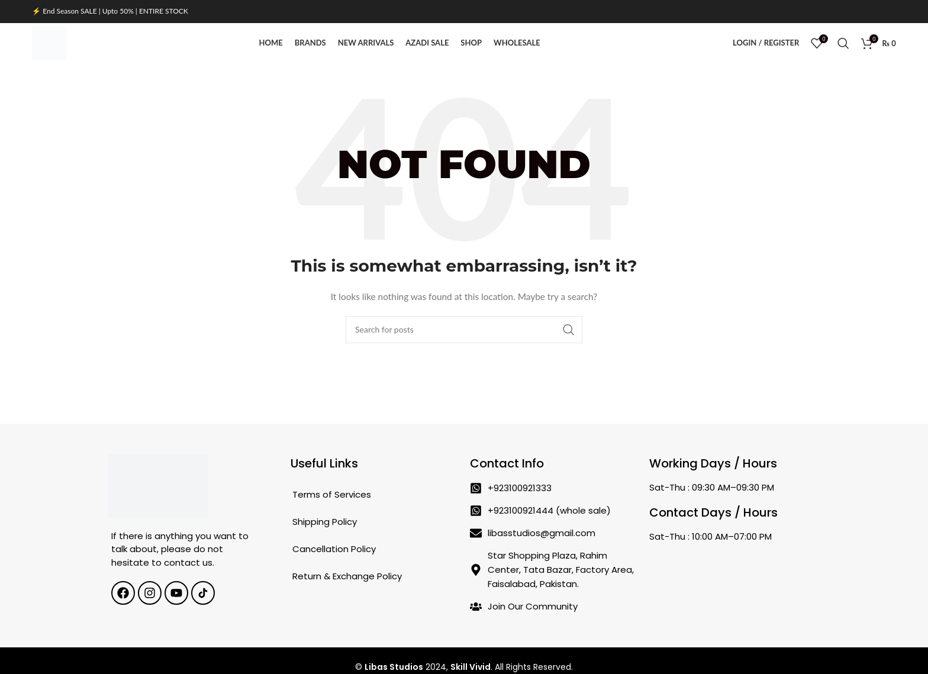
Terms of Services (331, 515)
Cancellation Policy (334, 570)
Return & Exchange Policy (347, 597)
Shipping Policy (324, 543)
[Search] (843, 54)
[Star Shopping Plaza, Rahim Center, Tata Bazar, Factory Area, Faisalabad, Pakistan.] (733, 597)
